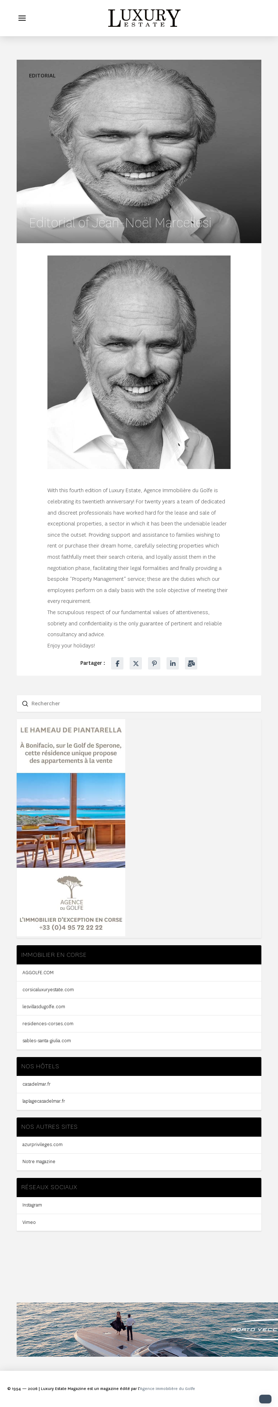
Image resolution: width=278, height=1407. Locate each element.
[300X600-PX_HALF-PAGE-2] (71, 934)
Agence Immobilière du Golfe (167, 1388)
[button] (22, 18)
